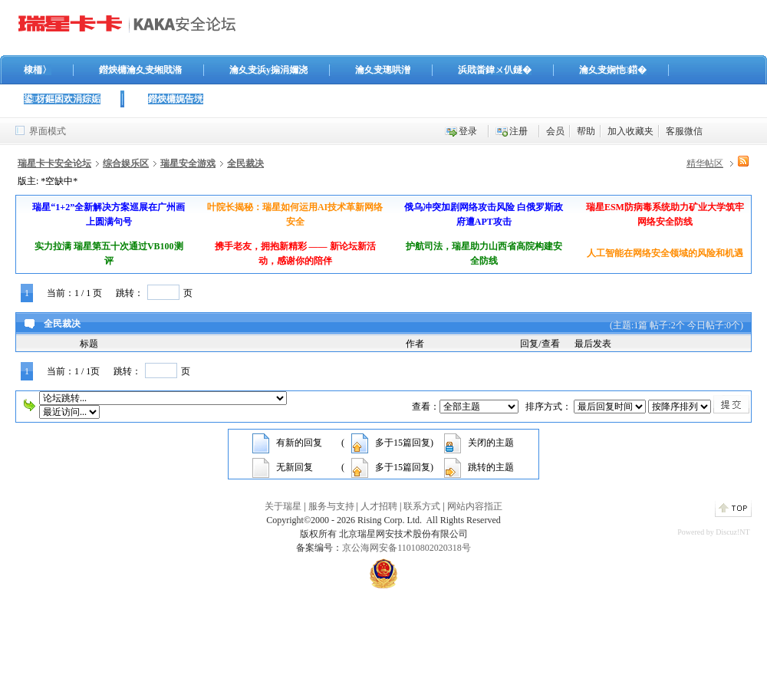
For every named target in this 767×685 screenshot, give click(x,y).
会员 (555, 131)
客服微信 (684, 131)
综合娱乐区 (126, 163)
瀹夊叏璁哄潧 (382, 69)
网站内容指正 (474, 506)
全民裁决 (245, 163)
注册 (518, 131)
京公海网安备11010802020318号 (406, 547)
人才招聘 (378, 506)
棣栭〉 (37, 69)
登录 (468, 131)
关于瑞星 (283, 506)
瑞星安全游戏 (188, 163)
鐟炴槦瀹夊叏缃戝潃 (140, 69)
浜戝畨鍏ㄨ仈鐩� (495, 69)
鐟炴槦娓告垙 (175, 99)
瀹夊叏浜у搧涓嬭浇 (268, 69)
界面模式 (47, 131)
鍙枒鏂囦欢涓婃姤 (62, 99)
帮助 (586, 131)
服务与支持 (331, 506)
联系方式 (421, 506)
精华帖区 (704, 163)
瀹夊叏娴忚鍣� (613, 69)
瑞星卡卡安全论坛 (54, 163)
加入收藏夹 (630, 131)
